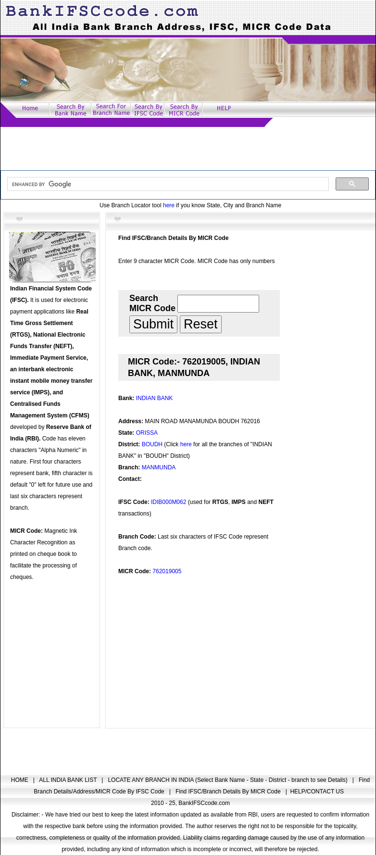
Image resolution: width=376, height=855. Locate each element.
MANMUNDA (159, 467)
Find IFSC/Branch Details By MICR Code (228, 791)
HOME (20, 780)
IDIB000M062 (168, 502)
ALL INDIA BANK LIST (68, 780)
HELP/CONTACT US (317, 791)
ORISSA (147, 432)
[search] (167, 184)
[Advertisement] (188, 148)
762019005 (166, 571)
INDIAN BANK (154, 398)
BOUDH (152, 444)
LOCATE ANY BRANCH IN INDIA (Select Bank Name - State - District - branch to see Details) (228, 780)
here (169, 205)
